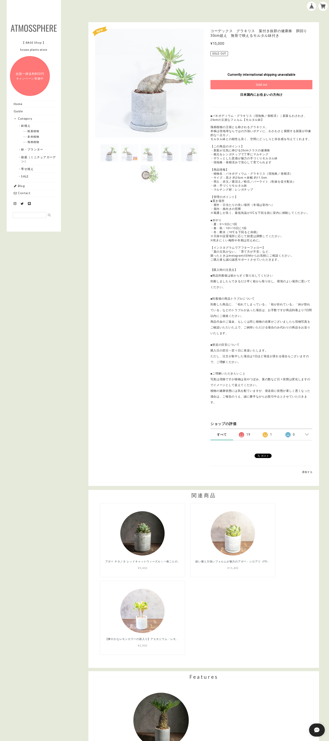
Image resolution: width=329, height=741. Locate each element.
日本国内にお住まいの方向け (261, 94)
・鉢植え (26, 125)
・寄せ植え (27, 169)
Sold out (261, 84)
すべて (222, 434)
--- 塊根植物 (33, 142)
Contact (22, 193)
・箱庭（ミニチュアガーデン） (38, 159)
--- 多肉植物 (33, 136)
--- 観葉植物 (33, 131)
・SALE (25, 176)
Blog (19, 186)
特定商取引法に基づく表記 (218, 715)
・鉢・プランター (32, 149)
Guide (18, 111)
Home (18, 104)
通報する (307, 472)
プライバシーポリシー (179, 715)
